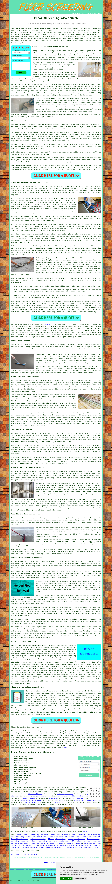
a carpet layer (79, 798)
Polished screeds (18, 504)
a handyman (53, 798)
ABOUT (83, 13)
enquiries (53, 804)
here (65, 748)
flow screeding (91, 706)
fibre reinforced (73, 160)
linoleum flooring (35, 794)
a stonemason (58, 802)
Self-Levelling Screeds (60, 835)
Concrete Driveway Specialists (85, 847)
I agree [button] (62, 878)
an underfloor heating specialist (87, 800)
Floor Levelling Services (21, 837)
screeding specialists (20, 741)
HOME (73, 13)
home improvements (31, 802)
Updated (31, 869)
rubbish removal (28, 798)
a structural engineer (64, 63)
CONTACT (89, 13)
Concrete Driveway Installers (50, 847)
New (27, 869)
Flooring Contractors (56, 839)
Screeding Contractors (40, 835)
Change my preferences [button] (80, 878)
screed (70, 75)
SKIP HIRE (59, 800)
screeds (58, 485)
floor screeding (82, 32)
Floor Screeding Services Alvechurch (33, 752)
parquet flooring (40, 796)
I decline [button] (69, 878)
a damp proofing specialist (73, 796)
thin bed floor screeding (45, 697)
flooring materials (22, 601)
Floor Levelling (38, 843)
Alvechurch (48, 324)
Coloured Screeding (38, 839)
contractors (73, 609)
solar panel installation (31, 800)
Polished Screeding (40, 837)
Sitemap (12, 869)
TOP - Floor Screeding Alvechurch (24, 854)
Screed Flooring (22, 835)
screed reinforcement (29, 710)
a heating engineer (65, 794)
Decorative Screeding (19, 839)
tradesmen (96, 802)
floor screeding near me (62, 675)
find (17, 731)
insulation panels (54, 248)
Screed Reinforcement (58, 837)
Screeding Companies (19, 841)
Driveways (68, 847)
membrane (62, 226)
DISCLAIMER (97, 13)
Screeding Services (92, 843)
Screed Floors (74, 845)
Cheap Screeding (46, 845)
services (14, 337)
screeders (34, 115)
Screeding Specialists (58, 841)
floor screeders (84, 330)
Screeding (96, 841)
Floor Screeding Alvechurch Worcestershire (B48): (31, 28)
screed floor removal (45, 563)
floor (99, 691)
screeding (82, 662)
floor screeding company (91, 53)
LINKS (78, 13)
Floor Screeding (78, 835)
